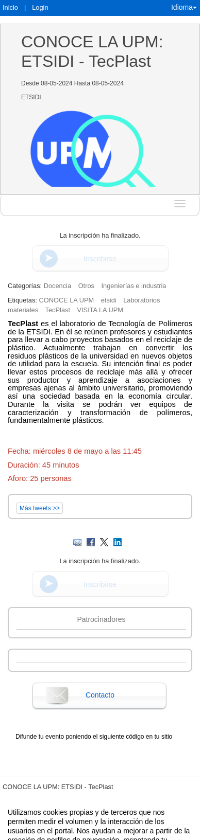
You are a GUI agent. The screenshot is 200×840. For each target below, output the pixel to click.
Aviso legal (13, 818)
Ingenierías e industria (134, 286)
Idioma (184, 7)
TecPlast (57, 310)
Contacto (100, 695)
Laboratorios (141, 300)
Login (40, 7)
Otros (86, 286)
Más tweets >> (40, 508)
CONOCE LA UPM (66, 300)
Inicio (10, 7)
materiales (23, 310)
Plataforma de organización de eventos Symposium (125, 818)
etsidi (108, 300)
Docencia (57, 286)
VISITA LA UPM (100, 310)
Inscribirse (100, 259)
